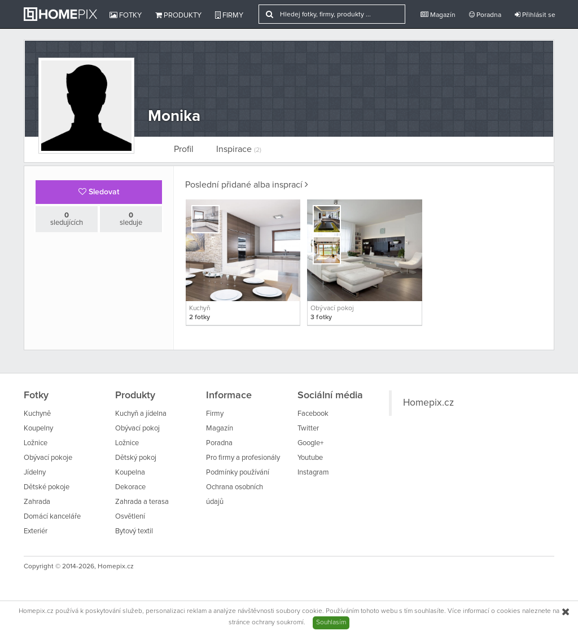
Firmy (229, 15)
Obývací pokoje (48, 458)
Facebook (313, 413)
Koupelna (130, 472)
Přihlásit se (535, 15)
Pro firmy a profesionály (243, 458)
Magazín (438, 15)
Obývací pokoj (137, 428)
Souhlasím (331, 622)
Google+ (310, 443)
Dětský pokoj (135, 458)
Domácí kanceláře (52, 516)
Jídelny (35, 472)
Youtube (310, 458)
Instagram (313, 472)
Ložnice (35, 443)
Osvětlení (130, 516)
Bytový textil (134, 531)
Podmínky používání (237, 472)
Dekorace (130, 487)
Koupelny (38, 428)
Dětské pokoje (46, 487)
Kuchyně (37, 413)
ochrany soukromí (278, 622)
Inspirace (238, 149)
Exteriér (35, 531)
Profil (184, 149)
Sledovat (98, 192)
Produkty (178, 15)
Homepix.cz (428, 403)
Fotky (126, 15)
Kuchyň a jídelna (141, 413)
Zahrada (37, 502)
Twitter (308, 428)
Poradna (485, 15)
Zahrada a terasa (142, 502)
